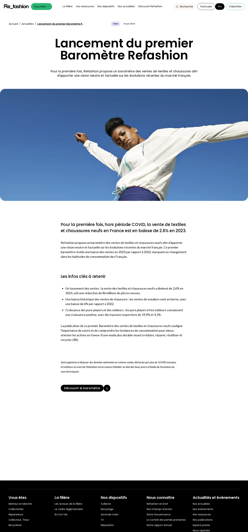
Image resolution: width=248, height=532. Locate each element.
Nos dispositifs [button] (106, 6)
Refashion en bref (157, 504)
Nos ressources (202, 514)
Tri (102, 520)
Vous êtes (41, 6)
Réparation (107, 525)
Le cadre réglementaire (69, 509)
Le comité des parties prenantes (166, 520)
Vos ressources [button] (85, 6)
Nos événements (203, 509)
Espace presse (201, 525)
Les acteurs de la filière (68, 504)
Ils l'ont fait (61, 514)
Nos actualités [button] (126, 6)
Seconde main (109, 514)
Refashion (16, 6)
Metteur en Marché (20, 504)
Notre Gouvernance (158, 514)
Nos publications (202, 520)
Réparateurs (16, 514)
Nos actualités (201, 504)
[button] (184, 6)
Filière (115, 24)
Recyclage (107, 509)
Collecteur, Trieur (19, 520)
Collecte (106, 504)
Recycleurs (15, 525)
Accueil (13, 24)
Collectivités (16, 509)
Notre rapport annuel (159, 525)
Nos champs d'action (159, 509)
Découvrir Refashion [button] (150, 6)
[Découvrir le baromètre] (124, 388)
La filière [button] (68, 6)
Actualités (27, 24)
